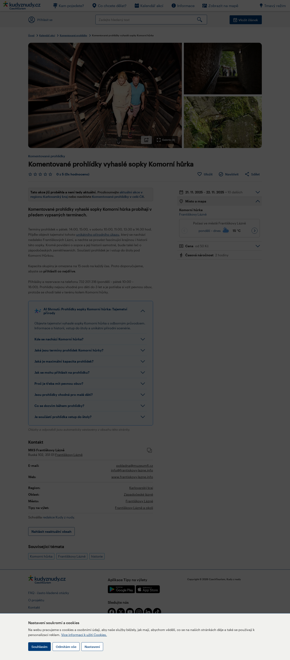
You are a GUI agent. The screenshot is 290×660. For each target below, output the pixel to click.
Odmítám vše (66, 647)
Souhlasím (39, 647)
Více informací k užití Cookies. (84, 635)
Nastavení (92, 647)
